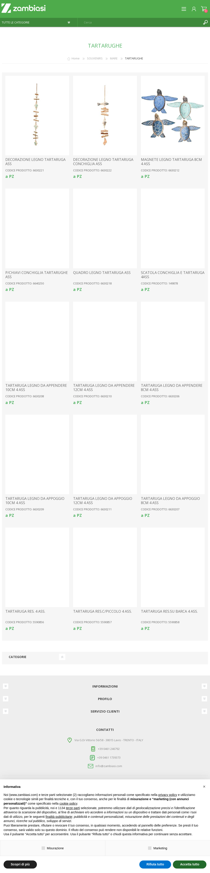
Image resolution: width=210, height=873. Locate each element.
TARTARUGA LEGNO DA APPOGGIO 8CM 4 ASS (170, 500)
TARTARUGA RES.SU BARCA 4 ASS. (169, 611)
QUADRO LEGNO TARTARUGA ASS (102, 273)
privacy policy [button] (167, 795)
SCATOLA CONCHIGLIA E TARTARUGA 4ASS (172, 275)
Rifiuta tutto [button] (155, 864)
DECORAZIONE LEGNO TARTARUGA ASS (35, 162)
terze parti (73, 808)
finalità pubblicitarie (59, 816)
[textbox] (139, 22)
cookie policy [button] (68, 803)
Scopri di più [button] (20, 864)
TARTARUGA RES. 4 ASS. (25, 611)
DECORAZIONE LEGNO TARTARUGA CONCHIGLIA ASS (103, 162)
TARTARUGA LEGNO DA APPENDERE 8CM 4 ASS (171, 387)
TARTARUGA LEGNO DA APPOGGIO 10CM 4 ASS (34, 500)
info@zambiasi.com (108, 766)
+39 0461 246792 (109, 749)
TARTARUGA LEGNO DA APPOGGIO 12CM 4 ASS (102, 500)
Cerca (205, 22)
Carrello (204, 9)
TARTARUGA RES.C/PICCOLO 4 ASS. (102, 611)
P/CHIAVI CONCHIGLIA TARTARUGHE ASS (36, 275)
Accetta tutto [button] (189, 864)
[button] (204, 786)
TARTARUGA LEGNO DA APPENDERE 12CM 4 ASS (104, 387)
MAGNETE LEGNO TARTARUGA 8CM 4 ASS (171, 162)
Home (76, 58)
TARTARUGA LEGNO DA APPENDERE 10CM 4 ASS (36, 387)
